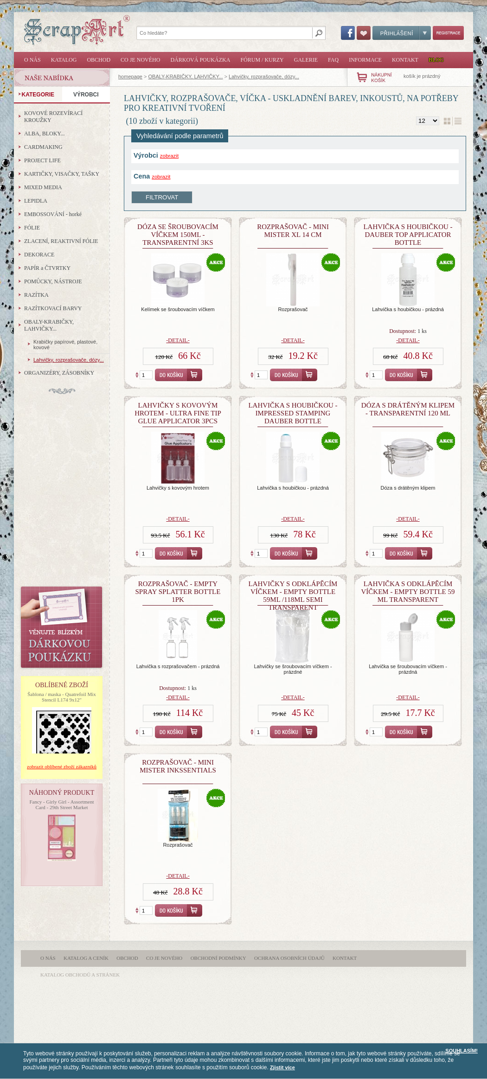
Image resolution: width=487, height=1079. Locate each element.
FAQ (333, 60)
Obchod (98, 60)
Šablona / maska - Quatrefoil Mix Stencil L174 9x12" (61, 696)
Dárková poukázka (200, 60)
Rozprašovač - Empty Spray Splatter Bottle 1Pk (178, 591)
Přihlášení (401, 33)
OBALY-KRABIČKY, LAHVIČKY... (185, 76)
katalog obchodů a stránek (80, 974)
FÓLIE (32, 227)
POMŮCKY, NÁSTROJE (53, 281)
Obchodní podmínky (218, 958)
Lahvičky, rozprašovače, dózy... (264, 76)
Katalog (64, 60)
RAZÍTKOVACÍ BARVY (53, 308)
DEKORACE (39, 254)
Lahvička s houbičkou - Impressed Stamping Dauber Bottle (292, 413)
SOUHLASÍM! (461, 1050)
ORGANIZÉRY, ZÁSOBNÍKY (59, 373)
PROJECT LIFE (42, 160)
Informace (365, 60)
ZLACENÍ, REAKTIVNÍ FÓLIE (61, 241)
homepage (130, 76)
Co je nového (140, 60)
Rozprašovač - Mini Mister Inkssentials (178, 766)
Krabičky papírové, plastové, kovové (65, 344)
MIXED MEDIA (43, 187)
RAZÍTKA (36, 295)
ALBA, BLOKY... (44, 133)
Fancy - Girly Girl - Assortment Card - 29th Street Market (61, 804)
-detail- (177, 340)
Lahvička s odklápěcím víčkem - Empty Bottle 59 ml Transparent (408, 591)
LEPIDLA (35, 201)
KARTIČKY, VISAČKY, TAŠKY (61, 174)
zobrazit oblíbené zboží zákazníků (61, 766)
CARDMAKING (43, 147)
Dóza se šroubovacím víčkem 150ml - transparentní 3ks (177, 234)
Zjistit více (282, 1067)
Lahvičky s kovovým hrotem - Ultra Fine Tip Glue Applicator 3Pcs (178, 413)
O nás (32, 60)
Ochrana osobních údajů (289, 958)
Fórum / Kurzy (261, 60)
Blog (436, 60)
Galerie (306, 60)
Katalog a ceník (86, 958)
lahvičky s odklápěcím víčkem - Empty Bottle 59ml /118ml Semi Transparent (293, 595)
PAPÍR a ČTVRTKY (47, 268)
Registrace (448, 33)
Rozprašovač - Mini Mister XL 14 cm (293, 230)
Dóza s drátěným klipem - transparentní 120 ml (408, 409)
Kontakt (405, 60)
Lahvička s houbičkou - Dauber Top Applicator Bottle (407, 234)
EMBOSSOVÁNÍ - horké (53, 214)
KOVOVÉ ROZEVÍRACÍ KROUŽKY (53, 116)
